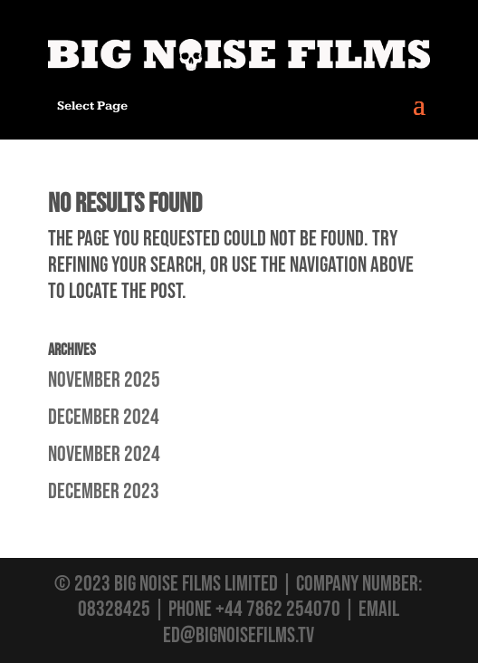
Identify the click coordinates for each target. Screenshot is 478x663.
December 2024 (103, 417)
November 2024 (104, 454)
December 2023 (103, 491)
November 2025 (104, 380)
